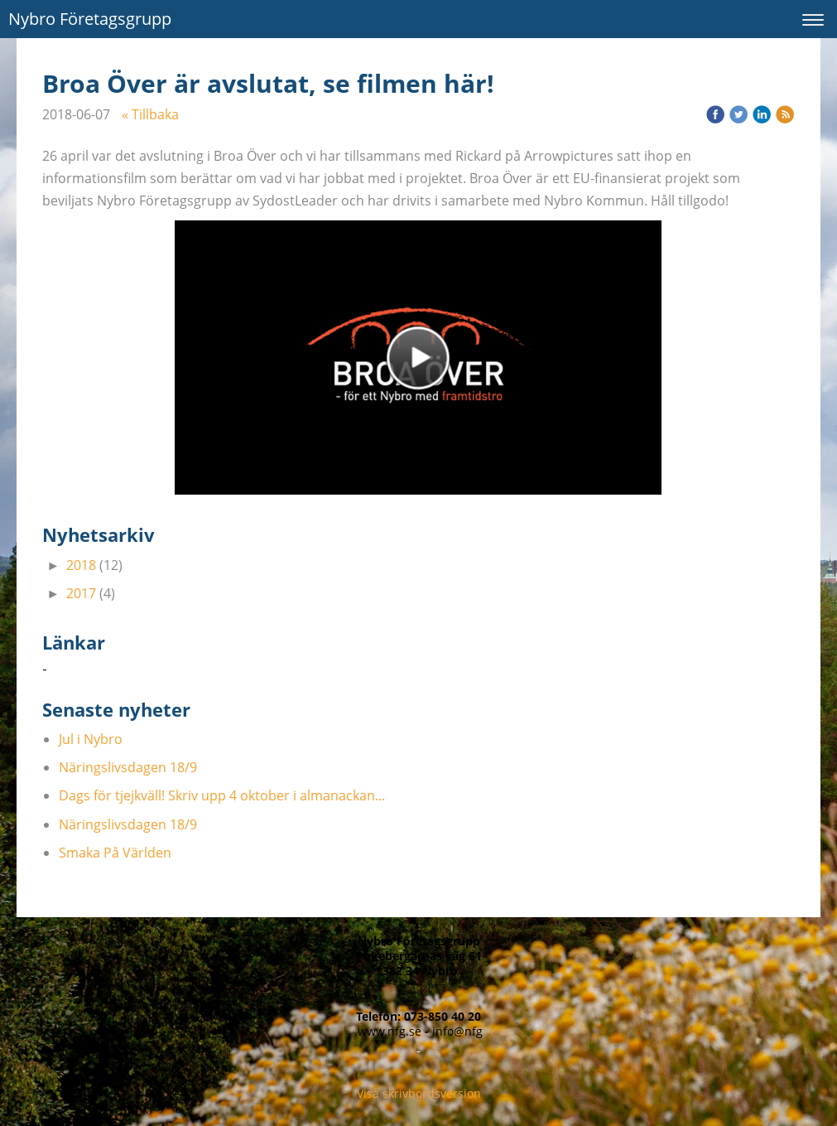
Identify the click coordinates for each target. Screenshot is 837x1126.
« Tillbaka (150, 114)
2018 (81, 565)
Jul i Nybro (91, 739)
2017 (81, 593)
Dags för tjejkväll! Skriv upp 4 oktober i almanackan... (222, 795)
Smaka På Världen (115, 852)
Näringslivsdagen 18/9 (128, 767)
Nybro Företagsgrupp (89, 18)
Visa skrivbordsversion (419, 1093)
